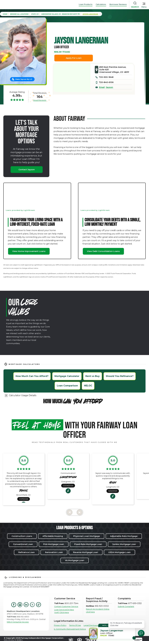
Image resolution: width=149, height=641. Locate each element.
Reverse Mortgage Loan (85, 552)
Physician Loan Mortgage (86, 536)
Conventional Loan (23, 544)
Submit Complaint (126, 606)
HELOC (88, 385)
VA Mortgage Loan (74, 560)
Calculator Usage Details (22, 395)
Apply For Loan (74, 58)
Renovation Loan (54, 552)
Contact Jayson (27, 169)
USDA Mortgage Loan (119, 552)
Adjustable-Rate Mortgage (123, 536)
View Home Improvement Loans (28, 251)
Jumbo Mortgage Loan (124, 544)
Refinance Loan (26, 552)
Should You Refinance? (119, 376)
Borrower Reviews (118, 4)
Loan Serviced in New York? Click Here (64, 611)
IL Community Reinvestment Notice (70, 629)
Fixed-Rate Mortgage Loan (88, 544)
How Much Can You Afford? (32, 376)
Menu (143, 7)
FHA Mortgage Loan (53, 544)
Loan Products (85, 4)
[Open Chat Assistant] (141, 633)
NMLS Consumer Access (18, 622)
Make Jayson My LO (23, 79)
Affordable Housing (53, 536)
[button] (112, 631)
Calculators (101, 4)
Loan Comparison (67, 385)
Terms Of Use (75, 625)
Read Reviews (39, 100)
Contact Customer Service (66, 606)
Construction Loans (22, 536)
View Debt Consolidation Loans (103, 251)
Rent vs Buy (92, 376)
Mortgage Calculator (66, 376)
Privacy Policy (60, 625)
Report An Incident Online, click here (98, 610)
